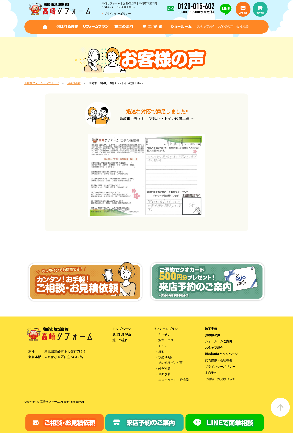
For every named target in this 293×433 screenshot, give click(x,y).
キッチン (164, 334)
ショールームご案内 (218, 341)
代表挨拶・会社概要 (218, 360)
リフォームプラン (165, 329)
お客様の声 (225, 26)
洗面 (161, 351)
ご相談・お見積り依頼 (220, 379)
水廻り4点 (165, 357)
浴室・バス (166, 340)
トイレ (162, 346)
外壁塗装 (164, 368)
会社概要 (242, 26)
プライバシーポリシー (117, 13)
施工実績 (211, 329)
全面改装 (164, 374)
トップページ (122, 329)
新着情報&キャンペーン (221, 354)
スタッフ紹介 (206, 26)
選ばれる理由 (122, 334)
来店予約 (211, 373)
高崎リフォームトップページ (41, 83)
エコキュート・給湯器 (173, 380)
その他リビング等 (170, 363)
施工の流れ (120, 340)
